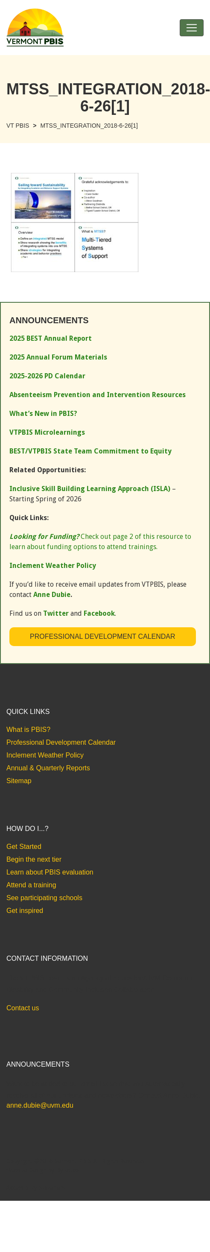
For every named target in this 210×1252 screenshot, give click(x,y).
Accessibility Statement (36, 1187)
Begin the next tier (33, 859)
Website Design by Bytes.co (42, 1170)
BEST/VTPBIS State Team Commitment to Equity (90, 451)
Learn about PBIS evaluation (49, 872)
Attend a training (31, 885)
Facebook (99, 613)
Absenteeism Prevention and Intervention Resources (97, 395)
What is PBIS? (28, 729)
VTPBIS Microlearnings (47, 432)
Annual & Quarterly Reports (48, 768)
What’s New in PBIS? (43, 414)
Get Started (23, 846)
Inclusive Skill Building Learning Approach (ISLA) (89, 489)
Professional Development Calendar (102, 636)
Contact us (22, 1008)
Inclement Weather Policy (45, 755)
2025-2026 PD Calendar (47, 376)
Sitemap (19, 780)
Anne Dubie (51, 595)
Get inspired (24, 910)
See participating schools (44, 897)
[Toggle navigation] (192, 27)
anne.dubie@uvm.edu (39, 1105)
